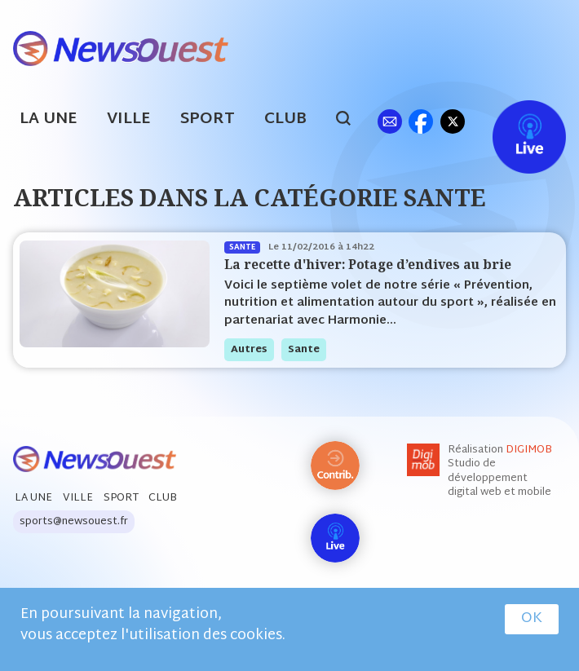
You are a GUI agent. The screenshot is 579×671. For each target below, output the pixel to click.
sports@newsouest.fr (74, 522)
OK (531, 619)
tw (453, 121)
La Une (48, 119)
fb (420, 121)
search (351, 120)
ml (389, 121)
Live (512, 121)
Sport (207, 119)
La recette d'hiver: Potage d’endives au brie (367, 264)
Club (285, 119)
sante (304, 350)
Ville (129, 119)
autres (249, 350)
